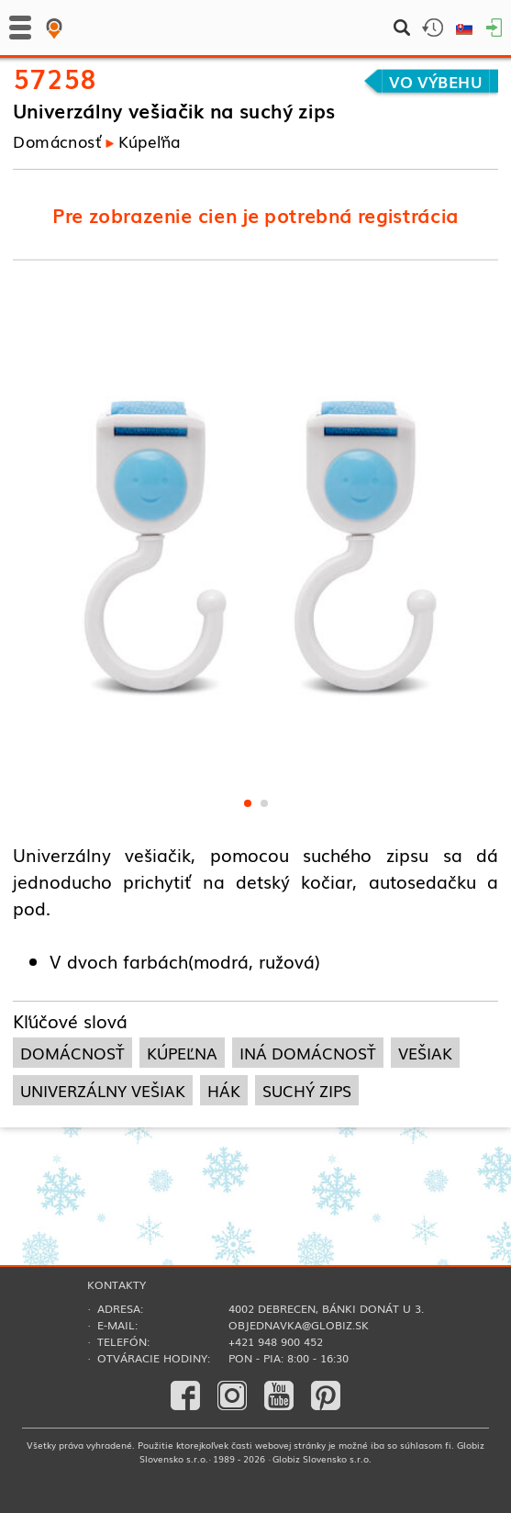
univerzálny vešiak (102, 1090)
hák (223, 1090)
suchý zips (306, 1090)
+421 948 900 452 (275, 1341)
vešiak (425, 1052)
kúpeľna (182, 1052)
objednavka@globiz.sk (298, 1325)
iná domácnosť (307, 1052)
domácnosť (72, 1052)
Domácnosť (57, 140)
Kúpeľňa (149, 140)
